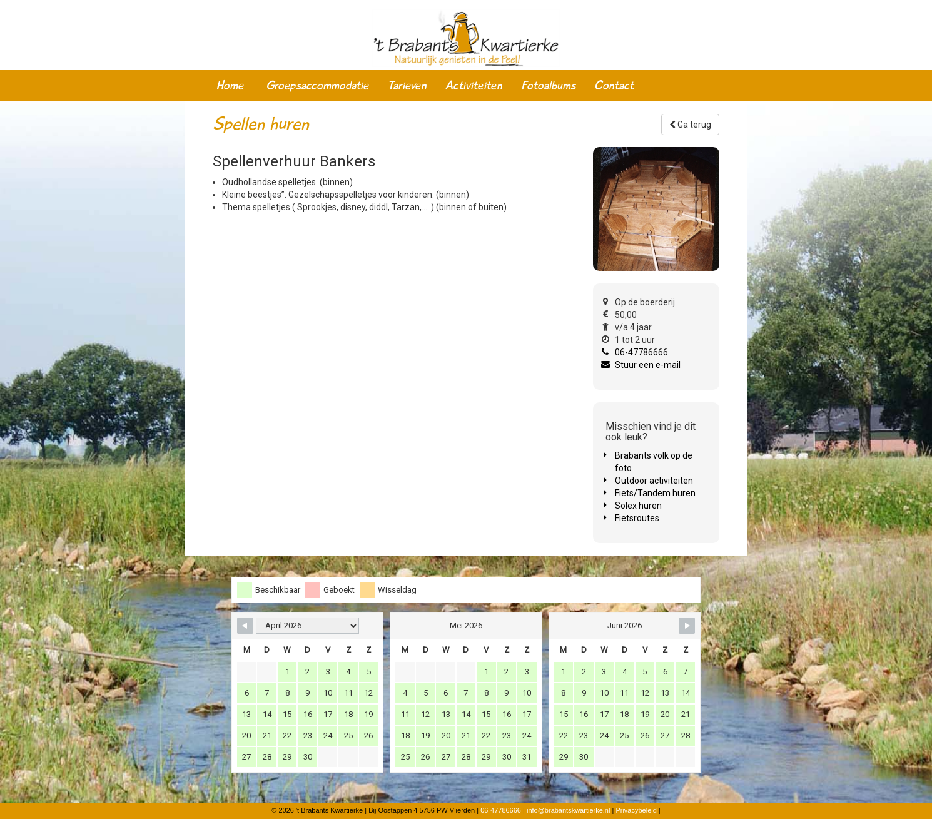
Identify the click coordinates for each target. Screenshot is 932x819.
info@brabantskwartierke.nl (568, 810)
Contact (614, 85)
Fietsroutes (637, 518)
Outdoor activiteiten (654, 481)
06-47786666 (641, 352)
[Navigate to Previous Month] (245, 626)
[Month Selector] (307, 626)
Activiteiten (473, 85)
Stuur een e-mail (648, 365)
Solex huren (638, 506)
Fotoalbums (548, 85)
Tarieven (407, 85)
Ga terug (690, 125)
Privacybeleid (635, 810)
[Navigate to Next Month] (687, 626)
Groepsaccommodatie (317, 85)
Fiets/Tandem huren (655, 493)
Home (230, 85)
